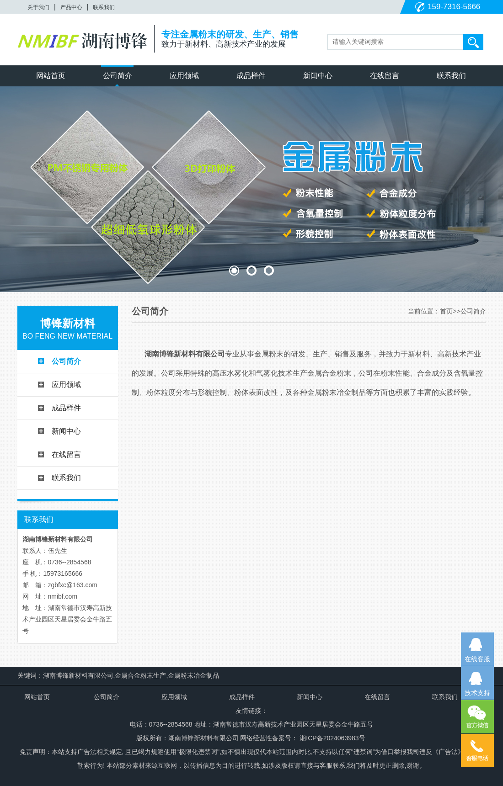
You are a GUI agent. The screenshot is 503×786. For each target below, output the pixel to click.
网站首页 (50, 76)
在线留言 (384, 76)
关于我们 (38, 7)
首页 (446, 311)
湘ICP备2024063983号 (331, 738)
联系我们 (104, 7)
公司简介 (117, 76)
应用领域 (184, 76)
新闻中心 (317, 76)
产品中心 (71, 7)
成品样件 (251, 76)
